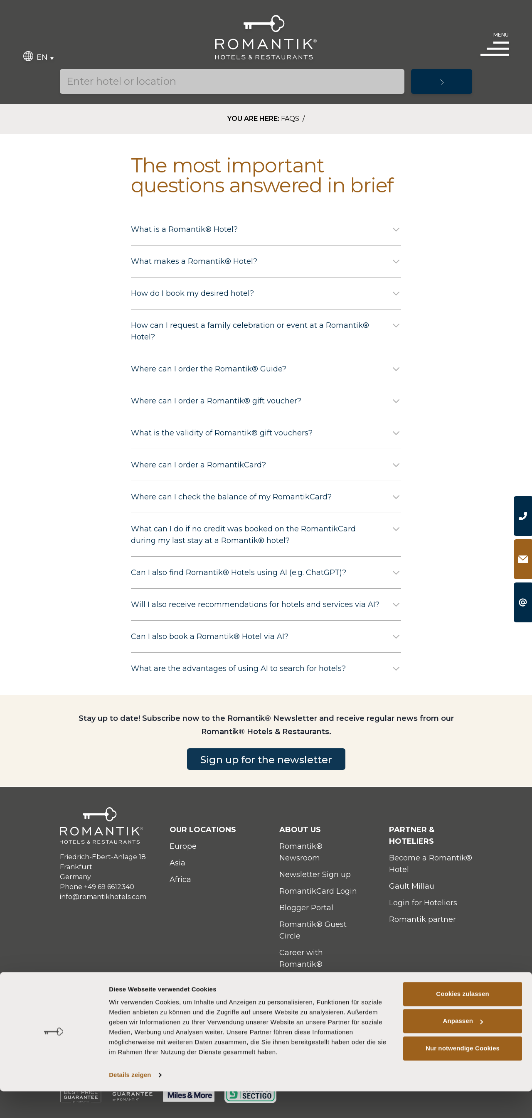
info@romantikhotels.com (103, 897)
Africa (180, 879)
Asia (177, 862)
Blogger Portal (306, 907)
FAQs (291, 119)
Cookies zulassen (462, 1020)
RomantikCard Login (318, 891)
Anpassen (463, 1047)
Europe (183, 846)
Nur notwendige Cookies (463, 1075)
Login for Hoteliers (423, 902)
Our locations (203, 829)
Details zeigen (130, 1101)
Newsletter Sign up (315, 874)
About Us (300, 829)
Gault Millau (411, 886)
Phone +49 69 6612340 (97, 887)
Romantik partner (422, 919)
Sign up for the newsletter (266, 773)
